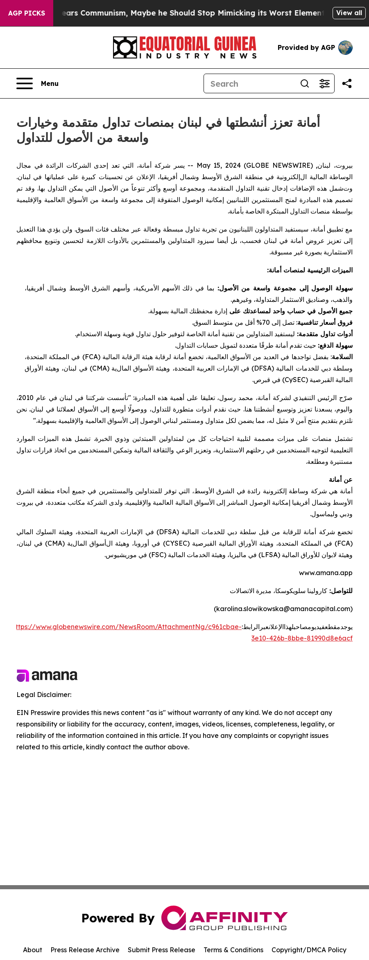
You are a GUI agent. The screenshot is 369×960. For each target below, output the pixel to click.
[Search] (249, 83)
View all (349, 13)
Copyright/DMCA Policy (309, 950)
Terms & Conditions (233, 950)
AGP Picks (26, 13)
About (32, 950)
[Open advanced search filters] (324, 83)
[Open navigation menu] (37, 83)
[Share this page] (347, 83)
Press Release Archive (85, 950)
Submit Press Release (161, 950)
